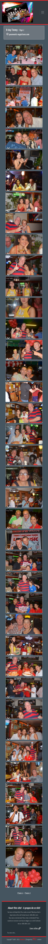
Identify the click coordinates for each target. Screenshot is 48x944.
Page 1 (20, 893)
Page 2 (28, 893)
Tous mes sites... (11, 933)
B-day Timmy (9, 46)
